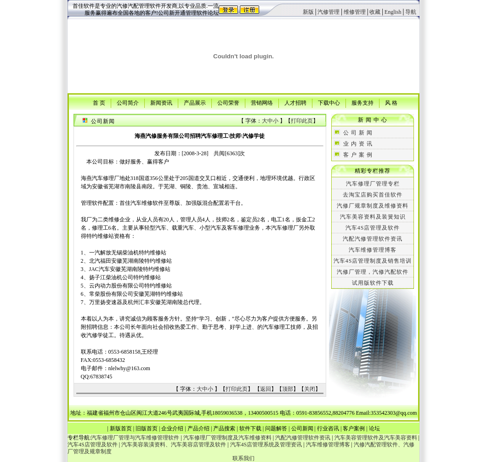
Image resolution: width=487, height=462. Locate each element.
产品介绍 (198, 428)
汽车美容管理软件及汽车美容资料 (375, 437)
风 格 (391, 102)
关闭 (309, 389)
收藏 (374, 12)
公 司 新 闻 (358, 133)
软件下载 (250, 428)
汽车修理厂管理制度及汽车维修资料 (227, 437)
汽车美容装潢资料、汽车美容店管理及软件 (173, 444)
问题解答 (276, 428)
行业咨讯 (328, 428)
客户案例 (354, 428)
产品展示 (195, 102)
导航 (410, 12)
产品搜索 (224, 428)
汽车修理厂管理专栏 (373, 183)
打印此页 (302, 121)
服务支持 (362, 102)
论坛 (374, 428)
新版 (308, 12)
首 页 (99, 102)
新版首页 (121, 428)
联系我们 (243, 458)
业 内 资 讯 (358, 144)
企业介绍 (172, 428)
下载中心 (329, 102)
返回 (265, 389)
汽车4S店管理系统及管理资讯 (266, 444)
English (393, 12)
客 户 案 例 (358, 155)
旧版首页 (147, 428)
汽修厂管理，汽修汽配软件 (372, 272)
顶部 (287, 389)
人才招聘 (295, 102)
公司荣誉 (228, 102)
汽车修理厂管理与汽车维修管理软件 (135, 437)
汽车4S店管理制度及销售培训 (373, 261)
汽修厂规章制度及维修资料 (372, 206)
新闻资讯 (161, 102)
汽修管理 (328, 12)
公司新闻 (302, 428)
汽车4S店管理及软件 (372, 228)
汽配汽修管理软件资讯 (372, 239)
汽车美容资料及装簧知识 (373, 217)
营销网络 (262, 102)
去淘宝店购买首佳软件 (372, 195)
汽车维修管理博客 (372, 250)
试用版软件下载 (373, 283)
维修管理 (355, 12)
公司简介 (128, 102)
